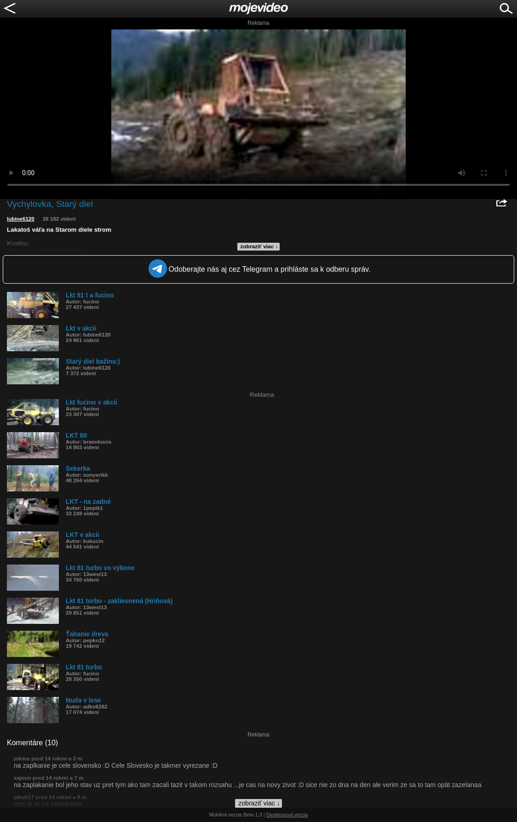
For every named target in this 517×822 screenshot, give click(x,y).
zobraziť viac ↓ (259, 246)
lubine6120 (20, 219)
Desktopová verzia (287, 814)
